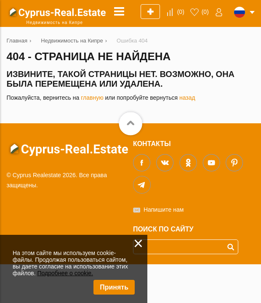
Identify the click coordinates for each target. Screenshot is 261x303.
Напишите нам (164, 209)
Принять (114, 287)
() (180, 11)
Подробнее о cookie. (65, 273)
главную (92, 97)
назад (187, 97)
